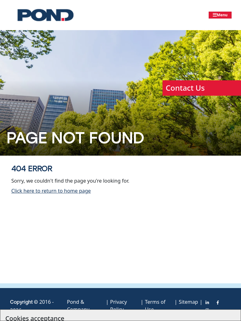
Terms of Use (155, 304)
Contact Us (185, 88)
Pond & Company (78, 304)
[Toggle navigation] (220, 15)
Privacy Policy (118, 304)
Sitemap (188, 301)
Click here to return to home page (51, 190)
